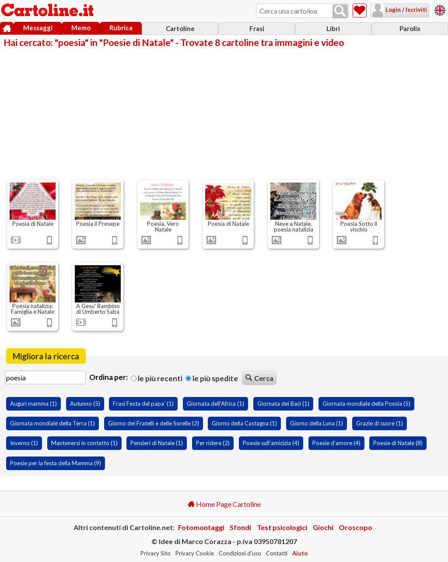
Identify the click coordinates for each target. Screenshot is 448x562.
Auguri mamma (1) (33, 403)
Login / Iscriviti (405, 9)
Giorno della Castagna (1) (244, 423)
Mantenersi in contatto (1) (84, 442)
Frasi (256, 28)
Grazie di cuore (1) (379, 423)
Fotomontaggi (201, 527)
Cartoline (180, 28)
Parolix (409, 28)
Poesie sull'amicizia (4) (271, 442)
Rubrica (121, 28)
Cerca (259, 378)
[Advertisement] (224, 113)
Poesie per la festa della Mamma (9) (55, 463)
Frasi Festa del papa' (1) (143, 403)
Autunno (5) (85, 403)
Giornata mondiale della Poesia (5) (366, 403)
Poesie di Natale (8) (398, 442)
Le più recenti (156, 378)
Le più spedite (212, 378)
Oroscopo (355, 527)
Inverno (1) (24, 442)
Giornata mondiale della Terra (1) (52, 423)
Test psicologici (282, 527)
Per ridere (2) (213, 442)
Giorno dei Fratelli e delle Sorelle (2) (153, 423)
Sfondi (240, 527)
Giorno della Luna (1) (316, 423)
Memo (81, 28)
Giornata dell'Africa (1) (215, 403)
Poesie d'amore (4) (336, 442)
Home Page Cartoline (224, 504)
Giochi (323, 527)
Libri (333, 28)
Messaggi (37, 28)
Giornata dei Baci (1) (283, 403)
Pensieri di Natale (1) (156, 442)
